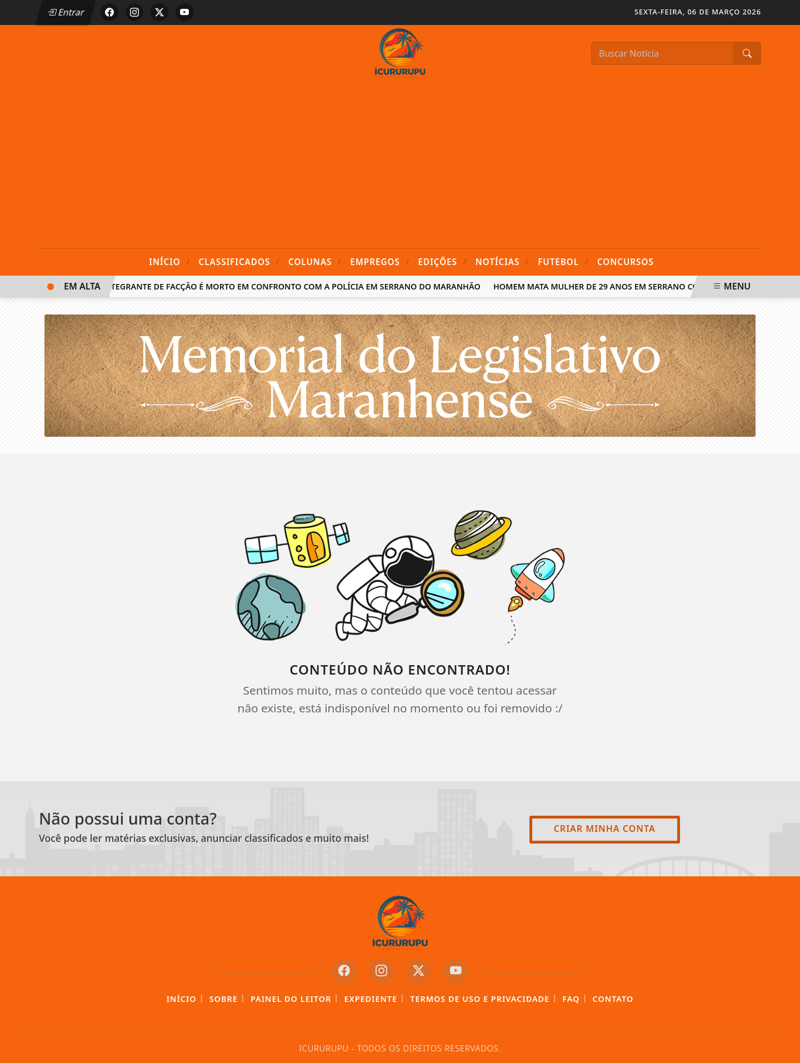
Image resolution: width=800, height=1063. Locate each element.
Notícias (502, 261)
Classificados (239, 261)
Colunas (315, 261)
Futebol (563, 261)
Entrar (66, 12)
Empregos (379, 261)
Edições (442, 261)
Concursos (625, 261)
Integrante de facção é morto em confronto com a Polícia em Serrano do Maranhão (293, 286)
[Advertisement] (400, 165)
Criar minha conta (605, 828)
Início (169, 261)
